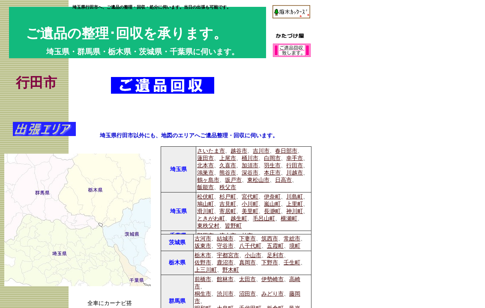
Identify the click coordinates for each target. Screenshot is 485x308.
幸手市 (294, 158)
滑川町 (205, 211)
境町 (294, 246)
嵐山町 (272, 204)
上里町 (294, 204)
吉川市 (261, 151)
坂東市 (203, 246)
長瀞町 (272, 211)
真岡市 (247, 263)
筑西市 (269, 239)
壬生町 (292, 263)
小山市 (253, 255)
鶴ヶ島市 (208, 180)
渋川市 (225, 294)
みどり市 (272, 294)
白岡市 (272, 158)
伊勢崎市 (272, 279)
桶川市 (250, 158)
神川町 (294, 211)
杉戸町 (227, 197)
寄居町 (227, 211)
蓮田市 (205, 158)
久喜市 (227, 166)
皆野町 (233, 226)
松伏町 (205, 197)
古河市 (203, 239)
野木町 (230, 270)
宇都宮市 (228, 255)
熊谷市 (227, 173)
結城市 (225, 239)
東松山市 (258, 180)
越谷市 (239, 151)
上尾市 (227, 158)
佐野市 (203, 263)
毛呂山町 (264, 219)
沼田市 (247, 294)
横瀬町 (289, 219)
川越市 (294, 173)
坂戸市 (233, 180)
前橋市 (203, 279)
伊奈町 (272, 197)
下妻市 (247, 239)
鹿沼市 (225, 263)
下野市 (269, 263)
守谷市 (225, 246)
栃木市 (203, 255)
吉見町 (227, 204)
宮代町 (250, 197)
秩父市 (227, 187)
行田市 (294, 166)
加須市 (250, 166)
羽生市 (272, 166)
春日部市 (286, 151)
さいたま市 (211, 151)
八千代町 (250, 246)
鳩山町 (205, 204)
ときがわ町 (211, 219)
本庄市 (272, 173)
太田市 (247, 279)
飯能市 (205, 187)
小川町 (250, 204)
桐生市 (203, 294)
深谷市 (250, 173)
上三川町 (206, 270)
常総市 (292, 239)
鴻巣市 (205, 173)
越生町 (239, 219)
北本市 (205, 166)
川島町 (294, 197)
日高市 (283, 180)
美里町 (250, 211)
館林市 (225, 279)
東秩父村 (208, 226)
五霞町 (275, 246)
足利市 (275, 255)
